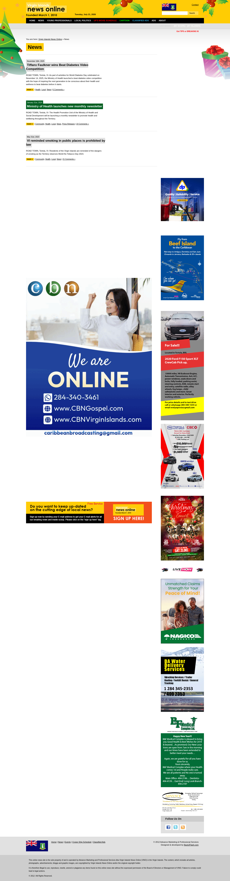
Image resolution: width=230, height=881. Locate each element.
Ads (154, 20)
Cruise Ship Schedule (81, 842)
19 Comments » (82, 124)
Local (44, 90)
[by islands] (193, 26)
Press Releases (68, 124)
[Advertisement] (91, 195)
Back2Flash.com (191, 845)
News (41, 20)
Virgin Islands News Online (50, 39)
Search (192, 13)
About (162, 20)
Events (68, 842)
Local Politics (83, 20)
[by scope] (179, 26)
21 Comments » (69, 159)
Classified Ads (99, 842)
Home (32, 20)
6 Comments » (58, 90)
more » (30, 90)
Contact (195, 5)
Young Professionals (59, 20)
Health (37, 90)
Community (39, 124)
